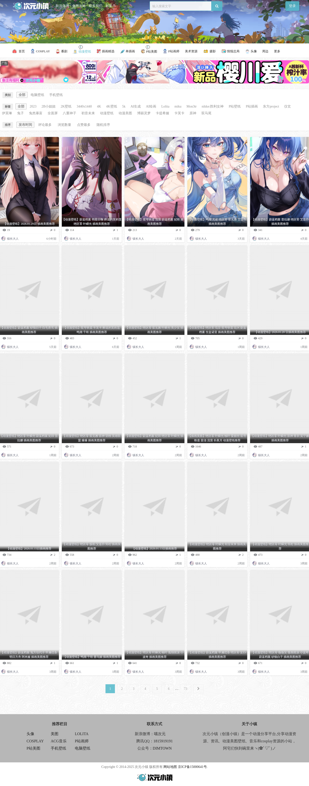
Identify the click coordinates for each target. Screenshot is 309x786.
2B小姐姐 (49, 106)
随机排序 (103, 125)
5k (124, 106)
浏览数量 (64, 125)
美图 (54, 734)
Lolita (165, 106)
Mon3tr (192, 106)
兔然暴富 (35, 113)
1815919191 (163, 741)
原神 (193, 113)
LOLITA (81, 734)
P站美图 (33, 748)
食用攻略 (79, 6)
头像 (30, 734)
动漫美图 (125, 113)
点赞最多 (84, 125)
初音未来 (88, 113)
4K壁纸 (111, 106)
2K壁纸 (66, 106)
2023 (33, 106)
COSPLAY (35, 741)
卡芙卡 (179, 113)
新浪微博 (62, 6)
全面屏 (53, 113)
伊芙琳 (7, 113)
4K (99, 106)
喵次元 (160, 734)
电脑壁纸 (37, 95)
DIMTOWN (162, 748)
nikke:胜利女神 (213, 106)
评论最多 (45, 125)
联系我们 (95, 6)
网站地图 (170, 767)
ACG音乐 (59, 741)
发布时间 (25, 125)
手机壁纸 (56, 95)
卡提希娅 (162, 113)
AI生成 (136, 106)
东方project (271, 106)
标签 (108, 6)
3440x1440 (84, 106)
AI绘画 (151, 106)
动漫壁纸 (106, 113)
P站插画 (252, 106)
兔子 (20, 113)
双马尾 (206, 113)
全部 (22, 95)
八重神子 (69, 113)
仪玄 (287, 106)
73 (185, 689)
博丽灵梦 (144, 113)
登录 (292, 6)
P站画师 (82, 741)
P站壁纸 (235, 106)
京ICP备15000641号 (192, 767)
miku (178, 106)
